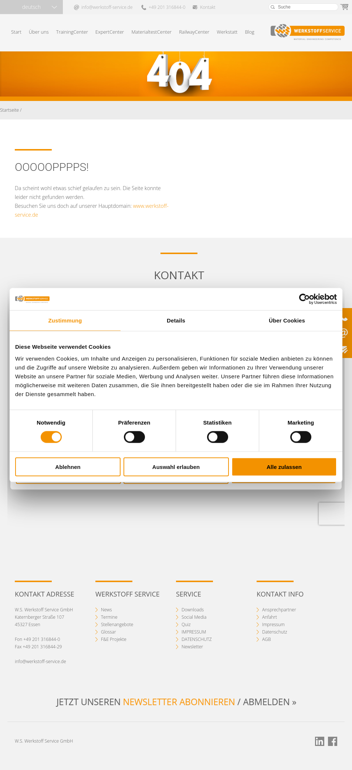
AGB (266, 639)
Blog (249, 31)
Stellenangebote (117, 624)
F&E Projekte (113, 639)
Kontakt (207, 7)
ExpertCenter (109, 31)
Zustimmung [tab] (65, 320)
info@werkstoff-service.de (106, 7)
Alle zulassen (284, 466)
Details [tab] (176, 320)
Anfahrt (269, 617)
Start (16, 31)
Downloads (193, 610)
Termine (109, 617)
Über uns (39, 31)
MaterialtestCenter (151, 31)
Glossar (108, 632)
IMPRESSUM (194, 632)
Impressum (273, 624)
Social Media (194, 617)
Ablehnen (67, 466)
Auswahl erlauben (176, 466)
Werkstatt (227, 31)
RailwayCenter (194, 31)
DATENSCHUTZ (197, 639)
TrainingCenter (72, 31)
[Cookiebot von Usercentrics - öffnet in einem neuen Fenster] (304, 299)
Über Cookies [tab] (287, 320)
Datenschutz (274, 632)
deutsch (31, 6)
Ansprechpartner (279, 610)
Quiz (186, 624)
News (106, 610)
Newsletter (192, 647)
